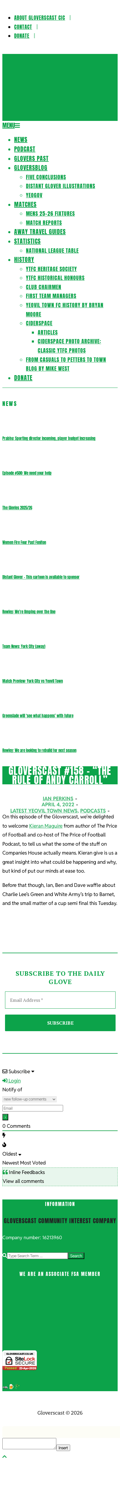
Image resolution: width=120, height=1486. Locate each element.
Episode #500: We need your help (27, 473)
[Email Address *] (60, 1000)
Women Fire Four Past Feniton (24, 542)
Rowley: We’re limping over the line (28, 612)
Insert (63, 1447)
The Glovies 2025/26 (17, 508)
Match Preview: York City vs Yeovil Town (32, 681)
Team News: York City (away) (23, 646)
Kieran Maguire (46, 826)
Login (11, 1080)
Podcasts (93, 810)
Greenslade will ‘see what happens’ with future (37, 716)
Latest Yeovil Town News (44, 810)
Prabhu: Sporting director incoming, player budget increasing (49, 438)
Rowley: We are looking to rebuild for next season (39, 750)
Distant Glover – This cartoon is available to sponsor (41, 577)
